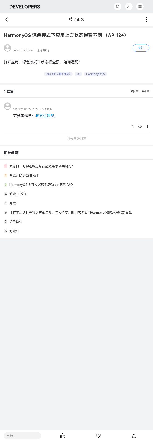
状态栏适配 (44, 116)
